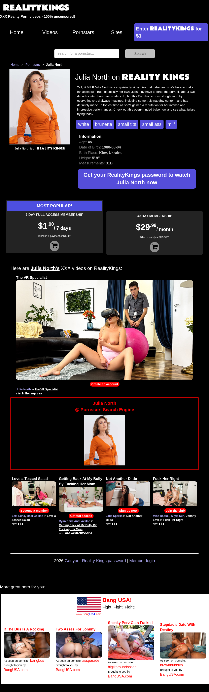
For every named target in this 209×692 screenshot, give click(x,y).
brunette (103, 124)
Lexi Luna (18, 515)
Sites (116, 32)
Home (16, 32)
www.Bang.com (88, 614)
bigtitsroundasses (122, 667)
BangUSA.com (16, 670)
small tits (127, 124)
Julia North (23, 389)
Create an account (104, 384)
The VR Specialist (31, 278)
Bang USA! (117, 600)
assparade (90, 661)
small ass (152, 124)
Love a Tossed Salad (30, 479)
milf (171, 124)
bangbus (37, 661)
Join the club (175, 510)
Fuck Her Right (166, 479)
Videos (50, 32)
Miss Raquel (161, 515)
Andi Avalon (82, 521)
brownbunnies (171, 665)
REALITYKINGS (36, 8)
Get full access (81, 515)
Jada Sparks (114, 515)
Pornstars (83, 32)
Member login (142, 560)
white (83, 124)
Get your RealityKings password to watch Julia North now (136, 179)
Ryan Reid (66, 521)
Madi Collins (35, 515)
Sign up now (128, 510)
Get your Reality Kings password (95, 560)
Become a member (34, 510)
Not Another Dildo (121, 479)
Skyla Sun (177, 515)
